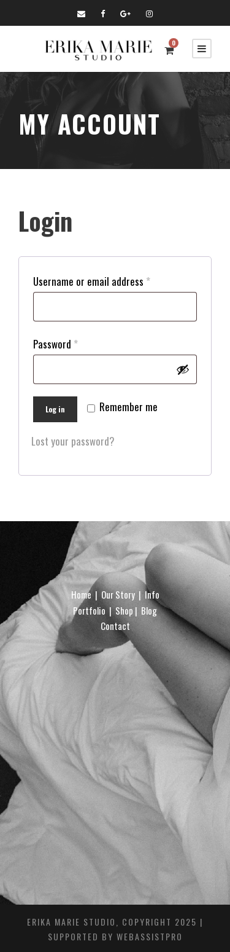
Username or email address (94, 281)
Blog (149, 610)
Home (81, 594)
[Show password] (183, 369)
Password (58, 344)
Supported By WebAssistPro (115, 936)
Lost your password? (73, 441)
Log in (55, 409)
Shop (124, 610)
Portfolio (89, 610)
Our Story (118, 594)
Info (152, 594)
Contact (115, 625)
